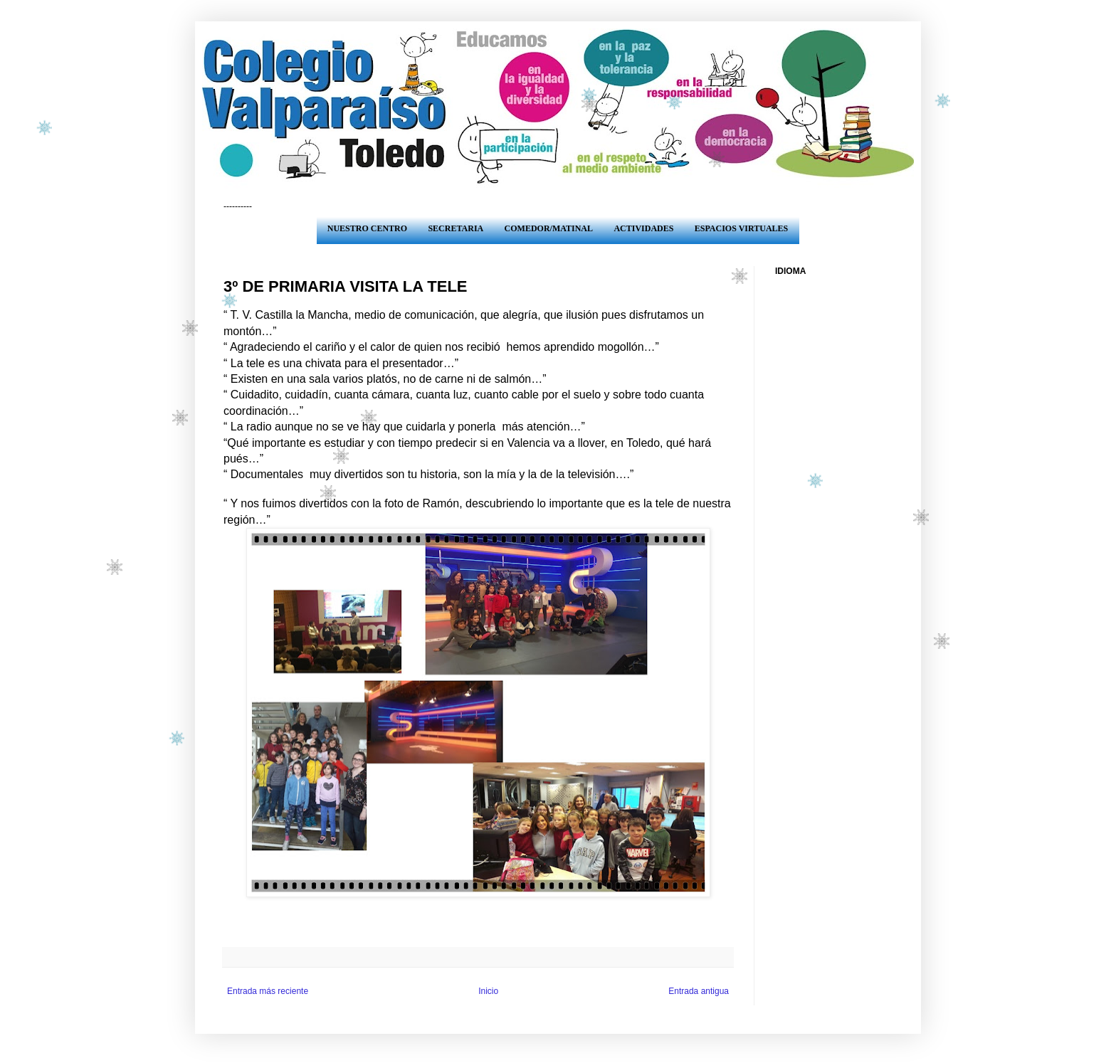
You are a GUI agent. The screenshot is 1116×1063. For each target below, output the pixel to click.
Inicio (488, 991)
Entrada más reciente (267, 991)
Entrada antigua (698, 991)
